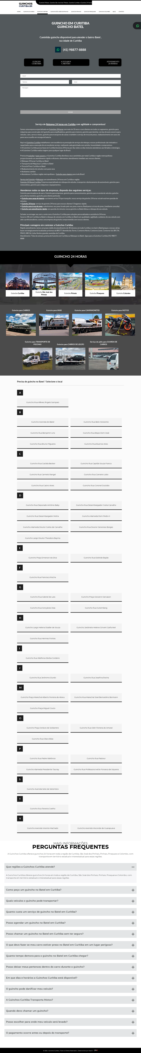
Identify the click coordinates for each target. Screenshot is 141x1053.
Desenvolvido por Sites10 (88, 1050)
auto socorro (41, 156)
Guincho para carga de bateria (33, 198)
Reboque (39, 179)
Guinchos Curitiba (33, 142)
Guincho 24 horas (28, 204)
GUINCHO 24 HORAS (70, 256)
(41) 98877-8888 (118, 3)
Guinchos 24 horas (56, 129)
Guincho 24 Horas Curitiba (30, 182)
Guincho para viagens (64, 174)
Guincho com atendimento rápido (34, 209)
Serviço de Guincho (27, 179)
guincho (31, 156)
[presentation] (70, 103)
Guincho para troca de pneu (32, 206)
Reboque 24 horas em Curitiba (61, 124)
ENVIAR (70, 112)
